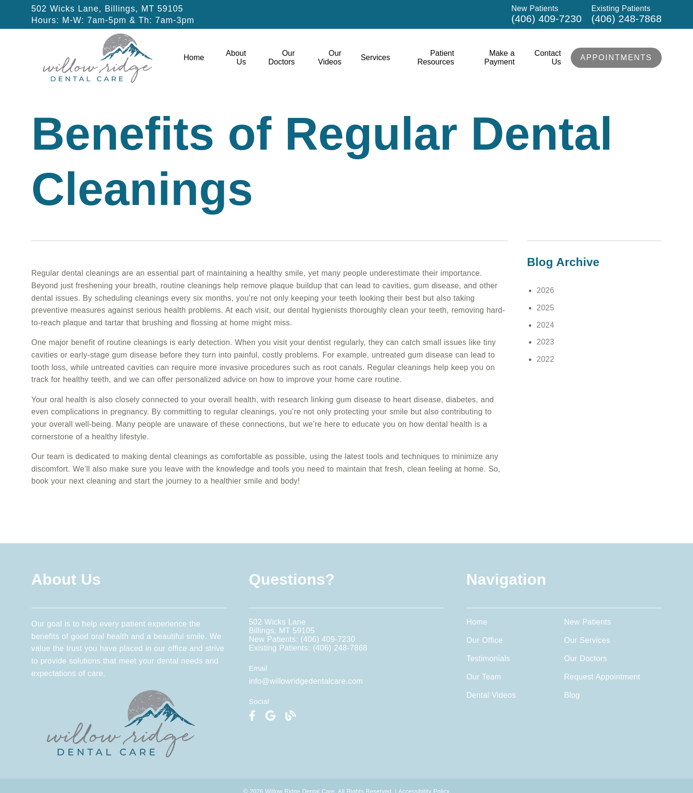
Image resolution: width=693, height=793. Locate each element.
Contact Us (548, 57)
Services (375, 57)
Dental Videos (491, 695)
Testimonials (488, 658)
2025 (545, 308)
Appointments (616, 57)
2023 (545, 342)
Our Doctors (281, 57)
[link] (98, 80)
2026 (545, 290)
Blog (572, 695)
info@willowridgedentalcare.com (306, 681)
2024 (545, 325)
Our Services (587, 640)
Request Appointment (602, 677)
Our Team (483, 677)
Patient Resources (435, 57)
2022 (545, 359)
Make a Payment (499, 57)
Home (194, 57)
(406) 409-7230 (547, 18)
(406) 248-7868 (626, 18)
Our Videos (330, 57)
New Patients (587, 622)
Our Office (484, 640)
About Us (236, 57)
